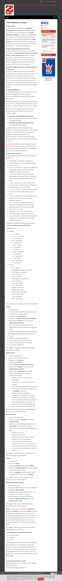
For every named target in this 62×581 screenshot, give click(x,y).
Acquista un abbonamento (48, 79)
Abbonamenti (54, 1)
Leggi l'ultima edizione (48, 77)
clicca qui (34, 577)
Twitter (11, 540)
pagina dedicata (15, 350)
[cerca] (43, 1)
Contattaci (44, 25)
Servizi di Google (13, 535)
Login (47, 1)
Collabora (44, 28)
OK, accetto (40, 579)
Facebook (11, 537)
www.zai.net (11, 46)
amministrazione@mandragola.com (16, 568)
